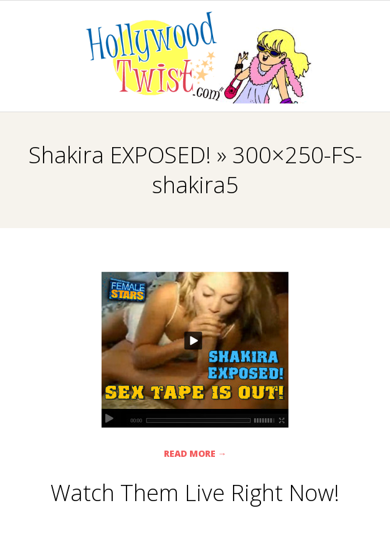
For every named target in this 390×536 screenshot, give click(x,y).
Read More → (195, 453)
